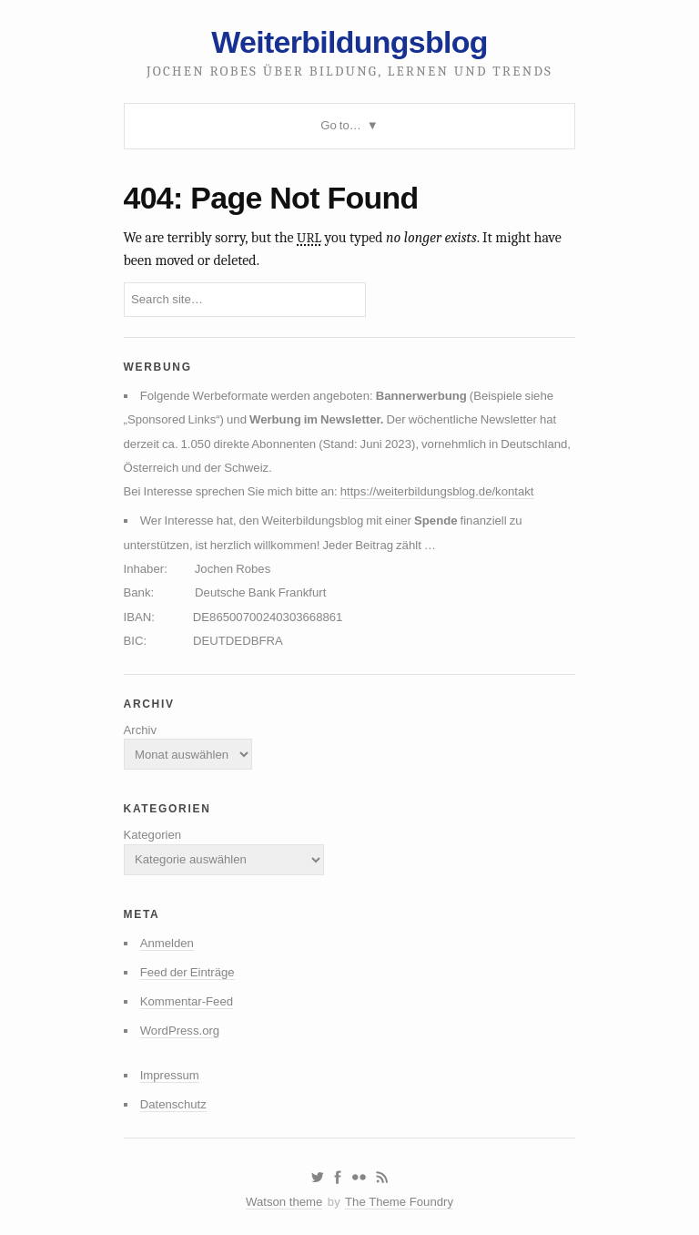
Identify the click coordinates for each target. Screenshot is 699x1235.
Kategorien (153, 835)
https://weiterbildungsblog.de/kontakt (437, 491)
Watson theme (284, 1202)
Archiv (140, 730)
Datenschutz (173, 1104)
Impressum (169, 1075)
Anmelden (167, 943)
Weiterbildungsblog (349, 42)
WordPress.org (180, 1030)
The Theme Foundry (399, 1202)
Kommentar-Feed (186, 1001)
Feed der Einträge (187, 972)
